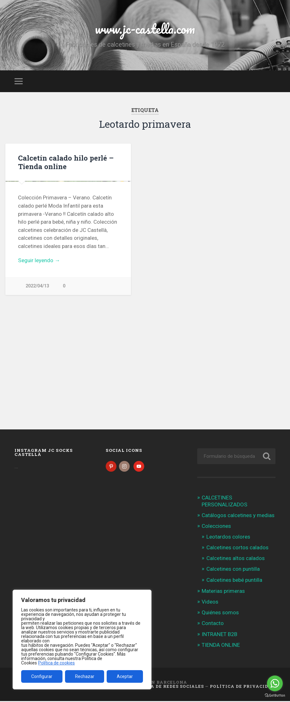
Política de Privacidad (242, 687)
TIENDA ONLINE (221, 646)
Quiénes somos (220, 613)
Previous (13, 233)
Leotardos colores (228, 537)
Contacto (213, 624)
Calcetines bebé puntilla (234, 581)
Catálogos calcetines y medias (238, 516)
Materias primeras (223, 592)
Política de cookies (56, 662)
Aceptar (125, 676)
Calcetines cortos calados (237, 548)
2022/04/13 (37, 390)
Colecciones (216, 527)
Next (123, 233)
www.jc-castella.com (145, 28)
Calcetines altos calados (235, 559)
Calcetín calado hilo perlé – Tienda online (66, 162)
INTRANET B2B (219, 635)
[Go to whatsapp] (275, 683)
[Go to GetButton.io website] (275, 695)
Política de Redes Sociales (167, 687)
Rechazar (84, 676)
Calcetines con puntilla (233, 570)
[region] (82, 639)
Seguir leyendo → (39, 364)
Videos (210, 602)
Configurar (41, 676)
